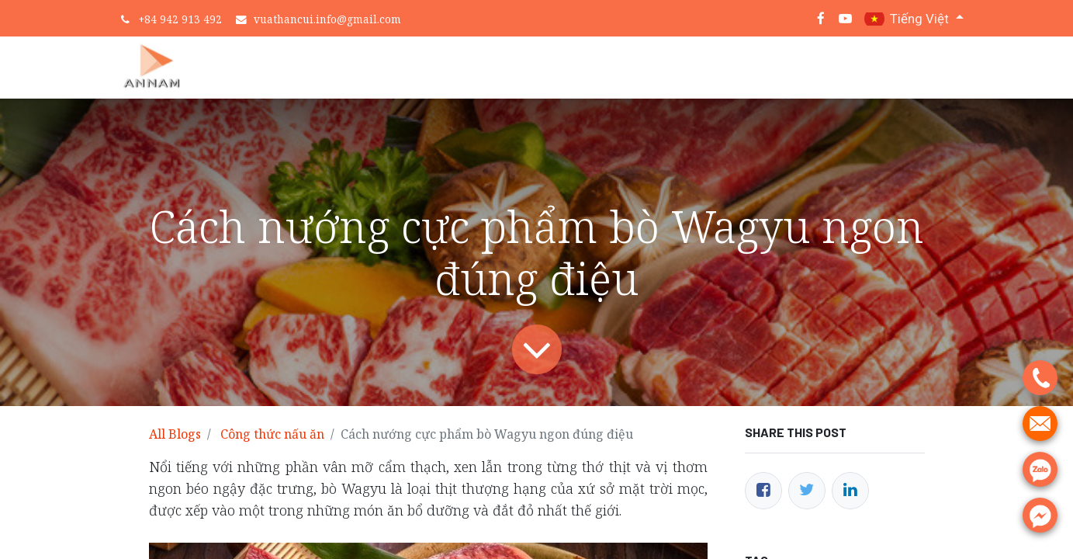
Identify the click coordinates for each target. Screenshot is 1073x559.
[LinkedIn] (850, 490)
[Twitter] (807, 490)
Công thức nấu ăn (272, 434)
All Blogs (175, 434)
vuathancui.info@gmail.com (327, 19)
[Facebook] (763, 490)
